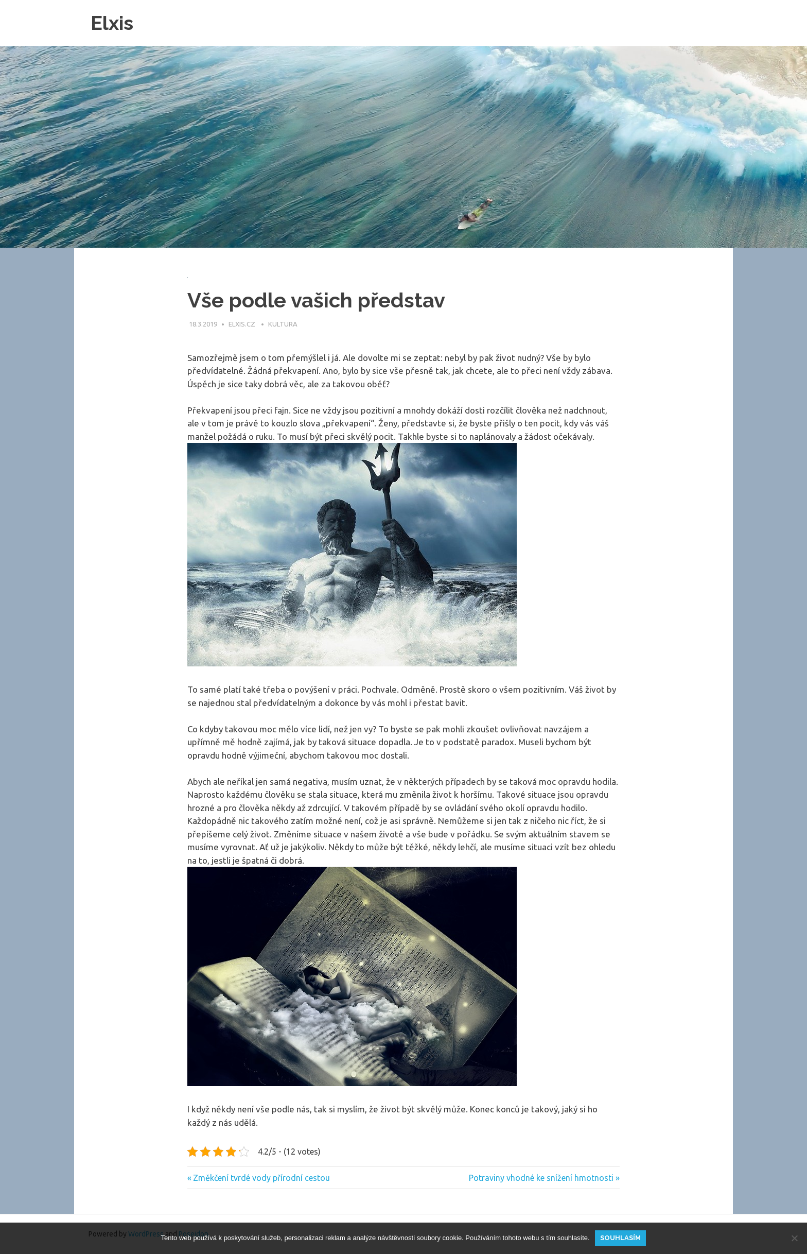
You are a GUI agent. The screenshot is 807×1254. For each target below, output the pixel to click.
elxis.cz (243, 324)
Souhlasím (620, 1238)
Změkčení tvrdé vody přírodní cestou (261, 1177)
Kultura (282, 324)
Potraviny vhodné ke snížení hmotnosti (541, 1177)
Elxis (112, 23)
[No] (794, 1238)
